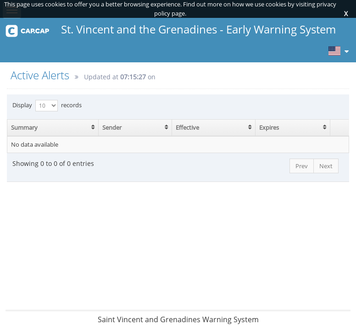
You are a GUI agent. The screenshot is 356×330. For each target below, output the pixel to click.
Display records (47, 105)
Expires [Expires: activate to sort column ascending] (269, 127)
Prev (301, 166)
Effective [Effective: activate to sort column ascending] (187, 127)
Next (326, 166)
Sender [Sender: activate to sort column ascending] (112, 127)
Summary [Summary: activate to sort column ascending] (24, 127)
